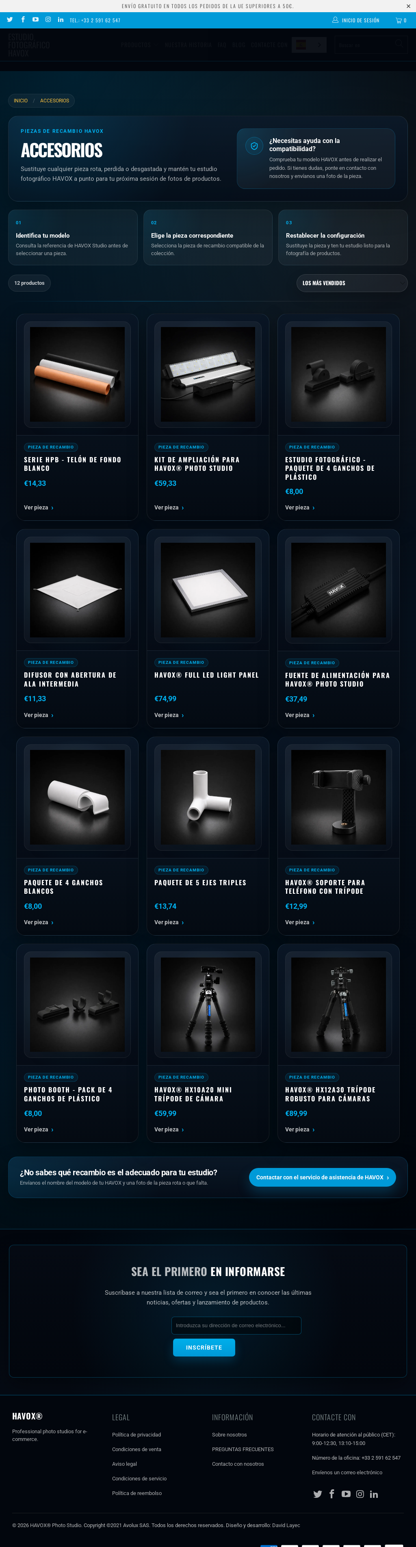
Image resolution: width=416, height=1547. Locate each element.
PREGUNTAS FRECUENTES (243, 1427)
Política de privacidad (136, 1412)
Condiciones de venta (136, 1427)
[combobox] (309, 45)
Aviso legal (124, 1441)
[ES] (309, 44)
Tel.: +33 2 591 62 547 (95, 20)
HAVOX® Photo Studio (55, 1502)
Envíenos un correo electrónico (347, 1449)
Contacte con (269, 44)
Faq (222, 44)
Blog (238, 44)
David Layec (286, 1502)
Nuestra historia (188, 44)
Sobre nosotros (229, 1412)
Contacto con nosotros (238, 1441)
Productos (140, 44)
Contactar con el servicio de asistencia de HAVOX (322, 1177)
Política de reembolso (137, 1470)
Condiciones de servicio (139, 1455)
